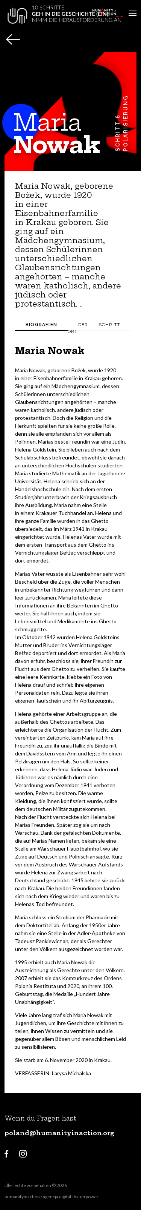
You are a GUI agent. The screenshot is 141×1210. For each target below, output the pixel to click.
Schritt (109, 324)
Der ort (78, 328)
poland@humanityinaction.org (59, 1133)
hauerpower (86, 1196)
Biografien (41, 324)
